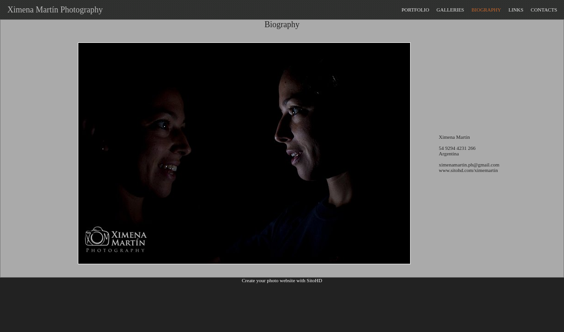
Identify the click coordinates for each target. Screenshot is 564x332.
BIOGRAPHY (486, 9)
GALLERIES (450, 9)
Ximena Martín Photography (53, 9)
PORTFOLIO (415, 9)
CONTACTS (544, 9)
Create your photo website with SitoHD (282, 280)
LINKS (515, 9)
